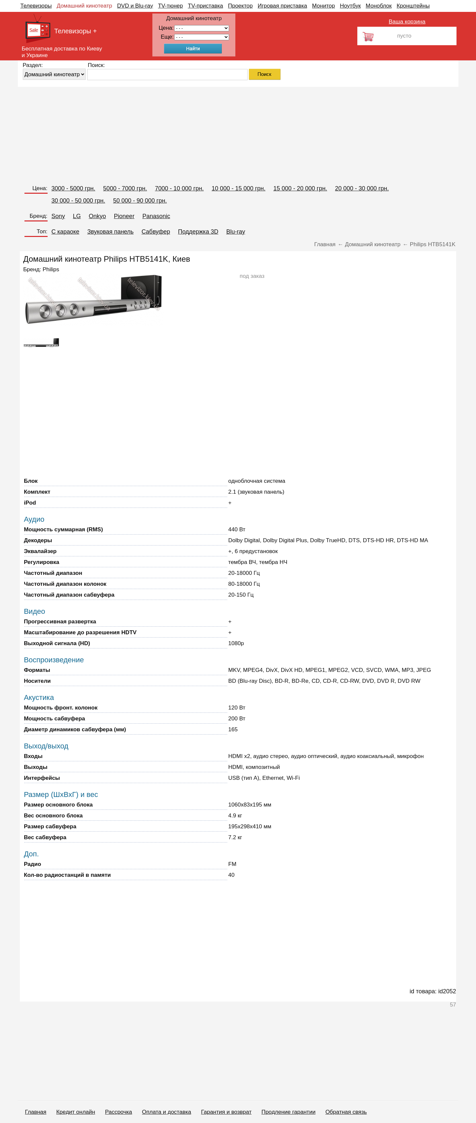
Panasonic (156, 216)
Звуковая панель (110, 231)
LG (77, 216)
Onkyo (97, 216)
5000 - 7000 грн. (125, 188)
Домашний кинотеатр (84, 6)
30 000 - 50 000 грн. (78, 200)
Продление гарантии (288, 1112)
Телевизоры (36, 6)
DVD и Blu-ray (135, 6)
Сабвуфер (155, 231)
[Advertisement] (216, 133)
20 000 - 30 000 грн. (362, 188)
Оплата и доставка (166, 1112)
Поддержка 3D (198, 231)
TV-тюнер (170, 6)
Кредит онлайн (75, 1112)
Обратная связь (346, 1112)
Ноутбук (350, 6)
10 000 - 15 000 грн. (238, 188)
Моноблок (379, 6)
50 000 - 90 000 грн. (140, 200)
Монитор (323, 6)
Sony (58, 216)
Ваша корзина (407, 21)
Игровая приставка (282, 6)
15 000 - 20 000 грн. (300, 188)
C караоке (65, 231)
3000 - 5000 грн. (74, 188)
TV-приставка (205, 6)
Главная (36, 1112)
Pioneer (124, 216)
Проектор (240, 6)
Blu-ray (235, 231)
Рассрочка (118, 1112)
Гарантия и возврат (226, 1112)
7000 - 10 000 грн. (179, 188)
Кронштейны (413, 6)
